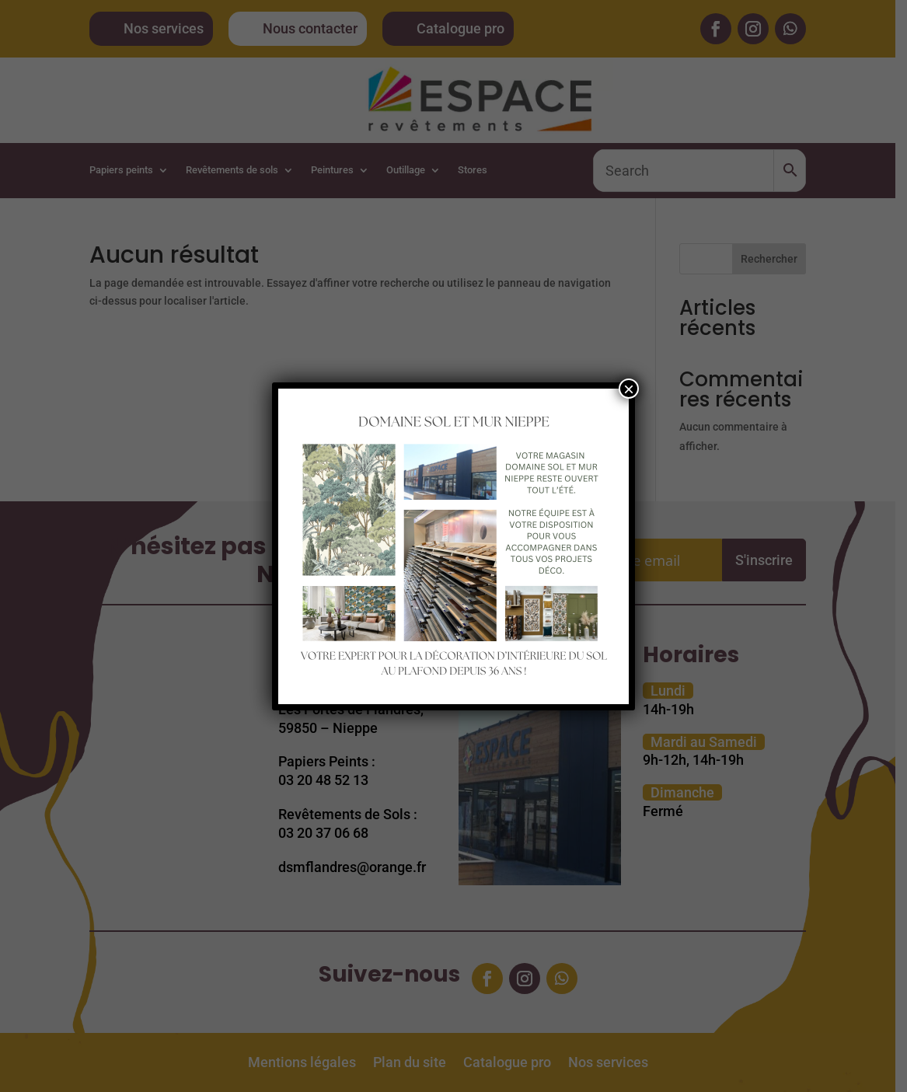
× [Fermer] (628, 389)
